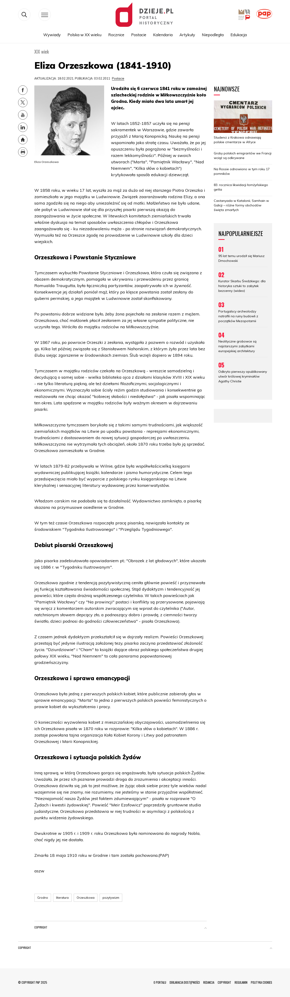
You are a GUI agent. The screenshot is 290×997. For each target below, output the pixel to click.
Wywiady (52, 34)
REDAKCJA (208, 982)
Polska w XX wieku (84, 34)
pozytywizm (111, 897)
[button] (205, 928)
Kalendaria (163, 34)
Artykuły (187, 34)
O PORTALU (160, 982)
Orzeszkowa (86, 897)
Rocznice (116, 34)
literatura (62, 897)
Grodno (42, 897)
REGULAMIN (241, 982)
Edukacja (238, 34)
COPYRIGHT (224, 982)
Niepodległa (213, 34)
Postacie (138, 34)
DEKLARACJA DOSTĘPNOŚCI (185, 982)
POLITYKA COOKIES (261, 982)
